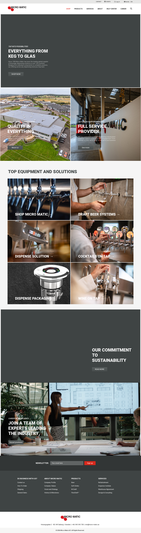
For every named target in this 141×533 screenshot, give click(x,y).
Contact (98, 1)
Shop (68, 9)
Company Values (50, 486)
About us (15, 148)
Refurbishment (103, 482)
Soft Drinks (75, 486)
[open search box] (131, 9)
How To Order (22, 486)
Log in (117, 2)
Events (107, 2)
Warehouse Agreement (106, 489)
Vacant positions (15, 442)
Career (123, 9)
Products (78, 9)
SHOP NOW (15, 74)
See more (85, 148)
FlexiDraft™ (75, 493)
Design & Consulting (105, 493)
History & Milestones (51, 493)
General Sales (22, 493)
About (100, 9)
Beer (73, 482)
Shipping (20, 489)
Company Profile (50, 482)
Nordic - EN (128, 1)
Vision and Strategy (51, 489)
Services (90, 9)
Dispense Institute (104, 486)
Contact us (21, 482)
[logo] (17, 8)
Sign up (90, 463)
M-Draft (74, 489)
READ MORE (99, 369)
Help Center (112, 9)
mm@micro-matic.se (92, 524)
